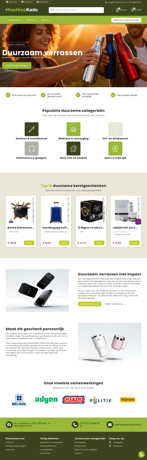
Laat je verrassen (17, 65)
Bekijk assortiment (89, 293)
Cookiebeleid (46, 438)
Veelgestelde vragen (16, 435)
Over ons (11, 2)
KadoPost (42, 2)
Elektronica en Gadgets (86, 438)
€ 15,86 (117, 232)
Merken (45, 20)
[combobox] (73, 10)
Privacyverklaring (48, 435)
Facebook (115, 435)
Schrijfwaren (80, 435)
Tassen (78, 442)
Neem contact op (114, 293)
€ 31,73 (82, 232)
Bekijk (29, 232)
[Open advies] (141, 454)
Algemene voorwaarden (51, 431)
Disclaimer (45, 442)
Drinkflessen (80, 431)
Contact (27, 2)
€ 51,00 (47, 232)
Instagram (116, 431)
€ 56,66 (12, 232)
